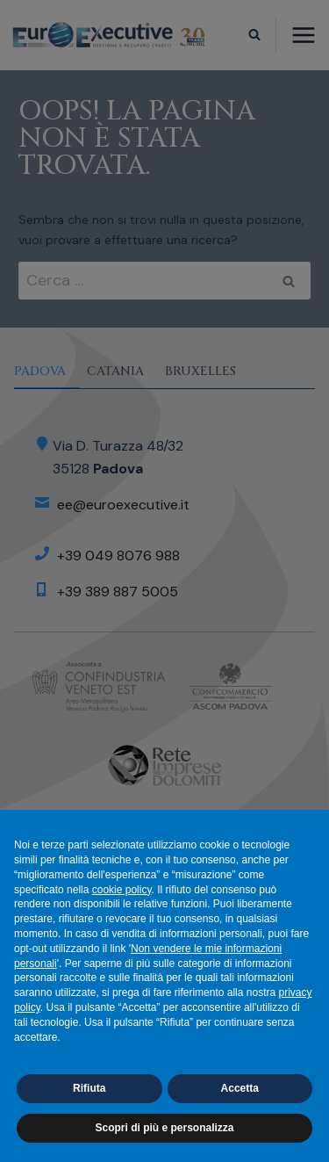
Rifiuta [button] (89, 1088)
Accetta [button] (240, 1088)
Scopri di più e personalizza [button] (164, 1128)
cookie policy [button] (122, 890)
